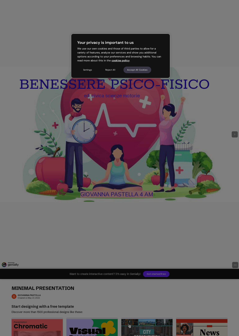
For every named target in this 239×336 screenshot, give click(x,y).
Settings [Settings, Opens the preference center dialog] (87, 69)
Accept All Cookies (137, 69)
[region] (120, 56)
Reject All (110, 69)
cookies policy (121, 60)
